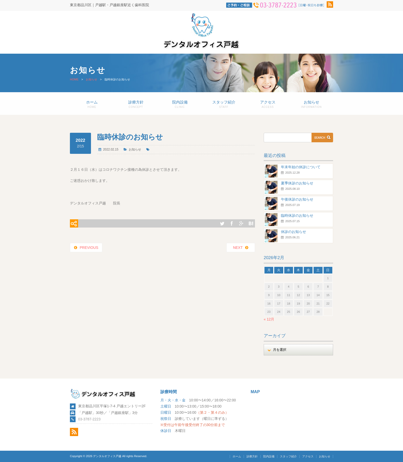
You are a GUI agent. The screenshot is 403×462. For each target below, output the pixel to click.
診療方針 (135, 104)
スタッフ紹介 (223, 104)
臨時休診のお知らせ (297, 215)
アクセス (267, 104)
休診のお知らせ (293, 232)
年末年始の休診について (300, 167)
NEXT (238, 248)
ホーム (91, 104)
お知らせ (91, 79)
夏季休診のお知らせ (297, 183)
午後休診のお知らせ (297, 199)
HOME (74, 79)
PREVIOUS (89, 248)
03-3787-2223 (89, 419)
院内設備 (179, 104)
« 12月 (269, 319)
